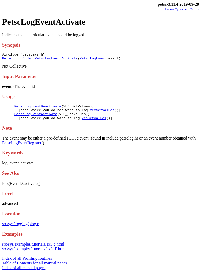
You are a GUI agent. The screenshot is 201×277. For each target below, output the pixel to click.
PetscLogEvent (93, 59)
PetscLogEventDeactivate (37, 108)
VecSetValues (102, 113)
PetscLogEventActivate (56, 59)
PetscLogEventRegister (21, 147)
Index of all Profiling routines (27, 263)
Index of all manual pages (23, 272)
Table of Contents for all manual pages (34, 267)
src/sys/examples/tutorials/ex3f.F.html (34, 253)
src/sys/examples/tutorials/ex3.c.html (33, 249)
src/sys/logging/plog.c (20, 228)
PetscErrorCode (16, 59)
